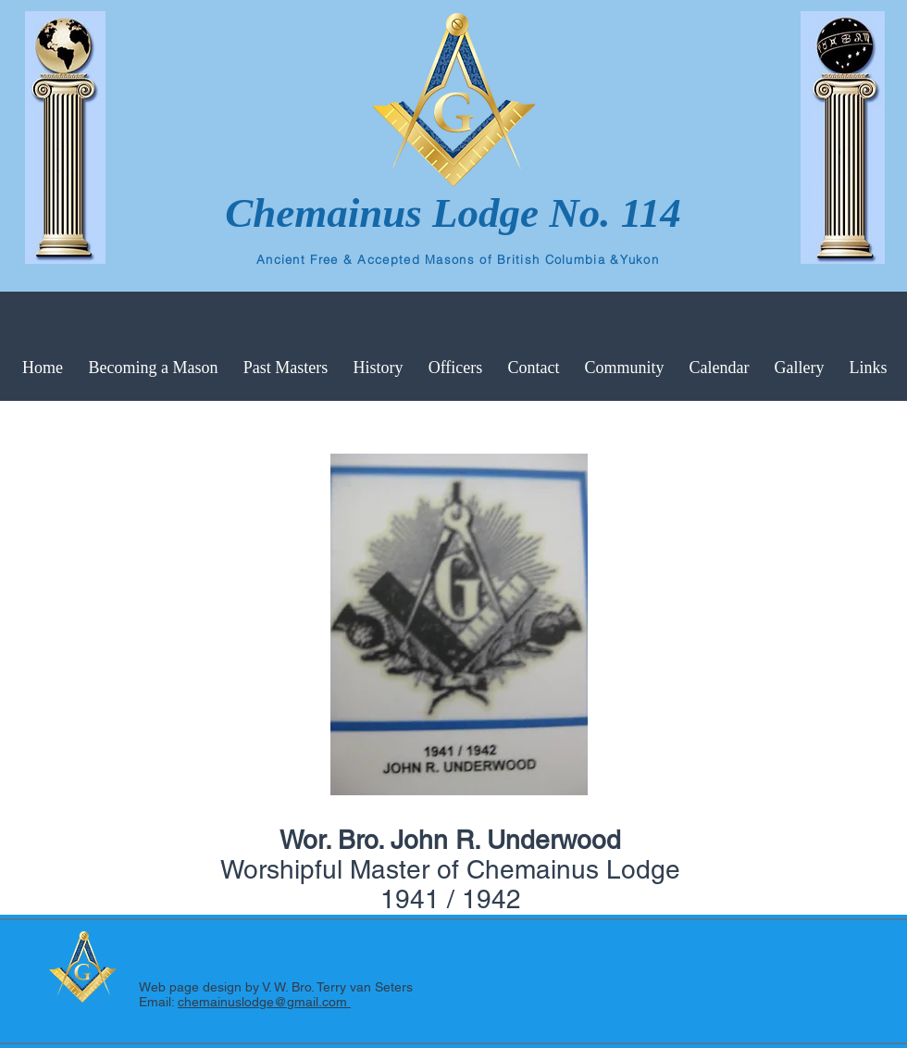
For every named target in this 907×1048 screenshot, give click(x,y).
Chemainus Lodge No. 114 (453, 213)
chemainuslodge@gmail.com (264, 1001)
